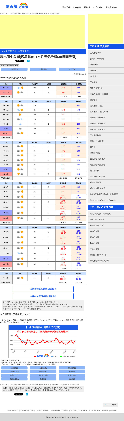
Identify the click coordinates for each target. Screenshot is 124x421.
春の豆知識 (94, 231)
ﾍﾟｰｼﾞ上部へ (112, 405)
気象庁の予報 (14, 379)
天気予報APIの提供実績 (99, 261)
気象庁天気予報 (96, 88)
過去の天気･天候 (96, 225)
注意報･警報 (95, 153)
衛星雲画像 (94, 171)
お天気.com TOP (12, 410)
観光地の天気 (14, 371)
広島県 (65, 384)
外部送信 (105, 410)
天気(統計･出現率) (97, 177)
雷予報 (92, 147)
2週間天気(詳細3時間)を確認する (43, 289)
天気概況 (93, 82)
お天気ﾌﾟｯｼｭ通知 (97, 59)
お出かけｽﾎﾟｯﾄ (55, 384)
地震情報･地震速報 (97, 165)
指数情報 (43, 379)
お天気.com (17, 7)
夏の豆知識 (94, 237)
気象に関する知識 (97, 219)
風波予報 (72, 371)
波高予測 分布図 (96, 106)
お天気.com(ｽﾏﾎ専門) (27, 410)
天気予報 (66, 7)
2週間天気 (43, 69)
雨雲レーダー (14, 375)
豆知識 (87, 7)
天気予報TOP (15, 13)
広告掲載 (65, 410)
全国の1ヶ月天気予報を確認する (43, 296)
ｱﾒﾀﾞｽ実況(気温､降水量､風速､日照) (104, 194)
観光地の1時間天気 (97, 118)
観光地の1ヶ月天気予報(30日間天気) (34, 13)
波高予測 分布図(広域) (99, 112)
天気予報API (111, 7)
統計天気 (72, 379)
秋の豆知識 (94, 243)
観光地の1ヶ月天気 (97, 129)
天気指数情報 (95, 135)
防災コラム (72, 375)
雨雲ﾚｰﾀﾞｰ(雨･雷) (97, 141)
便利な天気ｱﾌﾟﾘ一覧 (98, 255)
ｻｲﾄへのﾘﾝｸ (83, 410)
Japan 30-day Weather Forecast (102, 200)
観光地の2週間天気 (97, 123)
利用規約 (73, 410)
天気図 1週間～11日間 (99, 94)
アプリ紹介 (98, 7)
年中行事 (77, 7)
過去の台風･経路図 (97, 188)
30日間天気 (72, 368)
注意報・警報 (43, 375)
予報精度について (80, 74)
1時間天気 (14, 69)
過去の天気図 (95, 182)
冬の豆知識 (94, 249)
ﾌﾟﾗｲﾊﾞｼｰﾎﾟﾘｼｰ (94, 410)
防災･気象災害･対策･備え (100, 214)
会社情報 (113, 410)
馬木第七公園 (54, 13)
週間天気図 (43, 371)
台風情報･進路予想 (97, 159)
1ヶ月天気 (71, 69)
